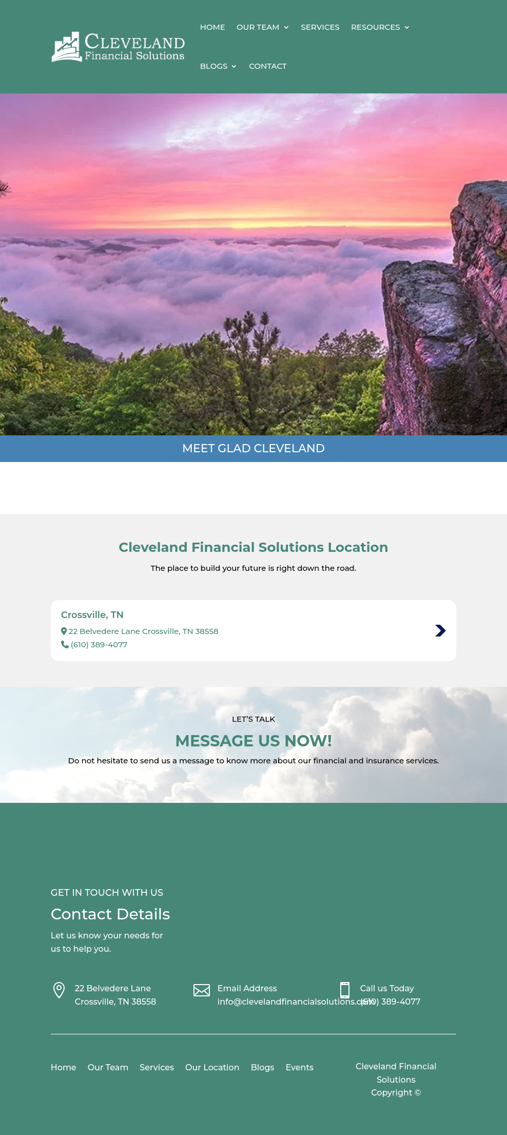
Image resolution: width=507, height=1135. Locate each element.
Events (299, 1068)
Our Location (212, 1068)
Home (212, 27)
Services (320, 27)
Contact (267, 66)
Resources (375, 27)
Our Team (258, 27)
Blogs (214, 66)
